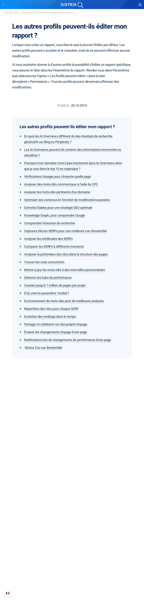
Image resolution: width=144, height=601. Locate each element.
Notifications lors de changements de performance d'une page (67, 340)
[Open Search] (140, 4)
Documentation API (72, 574)
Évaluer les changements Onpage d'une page (55, 332)
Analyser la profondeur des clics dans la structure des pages (66, 254)
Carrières (72, 441)
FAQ (16, 12)
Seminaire (72, 516)
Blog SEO (72, 522)
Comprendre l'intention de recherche (49, 223)
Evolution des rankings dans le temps (50, 316)
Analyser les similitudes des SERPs (48, 239)
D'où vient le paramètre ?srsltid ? (46, 293)
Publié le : (63, 105)
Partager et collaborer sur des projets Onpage (55, 324)
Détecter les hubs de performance (48, 277)
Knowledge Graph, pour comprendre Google (54, 215)
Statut (72, 585)
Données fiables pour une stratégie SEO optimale (58, 207)
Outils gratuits (72, 528)
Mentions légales (72, 458)
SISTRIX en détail (72, 435)
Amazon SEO (72, 487)
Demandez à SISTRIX (72, 511)
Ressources (72, 504)
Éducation (72, 447)
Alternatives (72, 539)
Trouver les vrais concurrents (44, 262)
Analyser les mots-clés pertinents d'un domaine (57, 192)
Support (72, 556)
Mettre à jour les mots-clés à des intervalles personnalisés (64, 270)
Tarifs (72, 476)
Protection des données (72, 452)
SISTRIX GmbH (72, 429)
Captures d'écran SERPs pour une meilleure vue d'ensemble (65, 231)
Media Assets (72, 545)
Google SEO (72, 481)
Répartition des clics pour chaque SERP (51, 309)
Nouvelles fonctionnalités (72, 568)
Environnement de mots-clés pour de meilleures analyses (64, 301)
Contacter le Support (72, 579)
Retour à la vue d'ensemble (43, 347)
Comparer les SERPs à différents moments (54, 246)
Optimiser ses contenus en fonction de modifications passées (67, 200)
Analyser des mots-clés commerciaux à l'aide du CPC (61, 184)
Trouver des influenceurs (72, 493)
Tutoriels (72, 533)
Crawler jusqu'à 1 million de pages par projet (55, 285)
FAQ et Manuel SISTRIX (72, 562)
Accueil (8, 12)
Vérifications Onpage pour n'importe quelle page (57, 176)
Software (72, 469)
